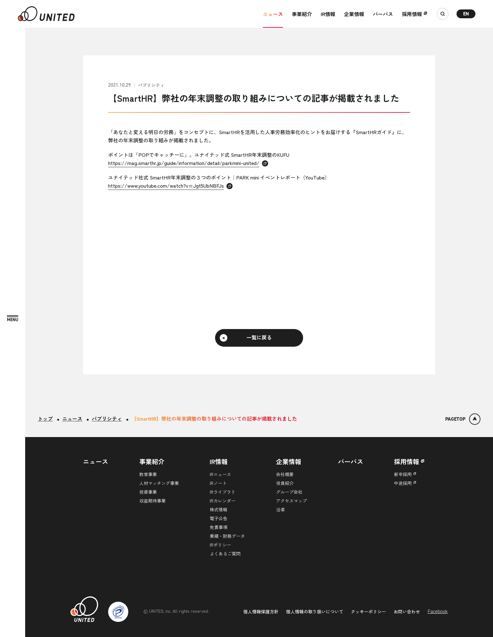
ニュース (273, 14)
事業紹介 (302, 14)
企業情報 (354, 14)
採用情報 (412, 14)
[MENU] (12, 319)
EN (466, 13)
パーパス (383, 14)
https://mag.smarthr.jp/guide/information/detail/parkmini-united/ (183, 163)
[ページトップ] (462, 419)
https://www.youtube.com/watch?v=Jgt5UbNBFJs (166, 185)
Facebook (438, 611)
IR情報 (328, 14)
